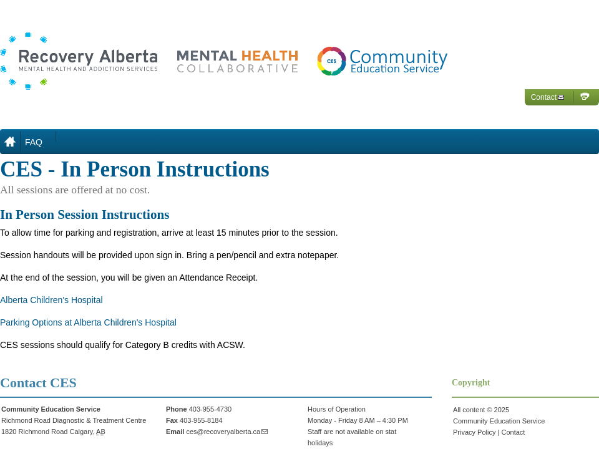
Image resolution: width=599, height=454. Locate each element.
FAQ (33, 142)
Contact (544, 97)
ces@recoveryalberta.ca (223, 431)
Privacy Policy (474, 432)
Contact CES (38, 382)
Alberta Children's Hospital (51, 300)
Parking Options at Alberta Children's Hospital (88, 322)
